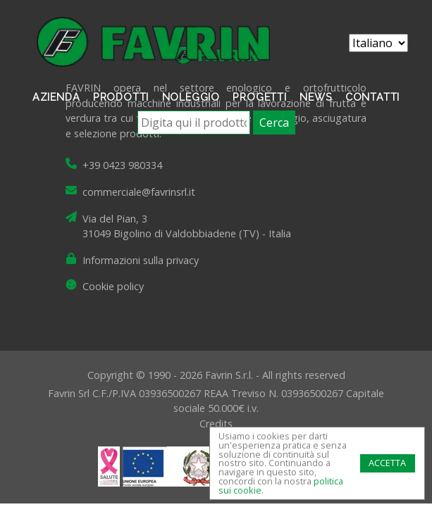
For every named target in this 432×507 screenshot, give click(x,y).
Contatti (372, 97)
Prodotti (121, 97)
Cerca (274, 122)
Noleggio (191, 97)
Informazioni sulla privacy (140, 260)
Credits (216, 423)
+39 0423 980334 (122, 165)
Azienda (56, 97)
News (316, 97)
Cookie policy (113, 286)
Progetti (259, 97)
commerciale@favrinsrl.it (138, 192)
